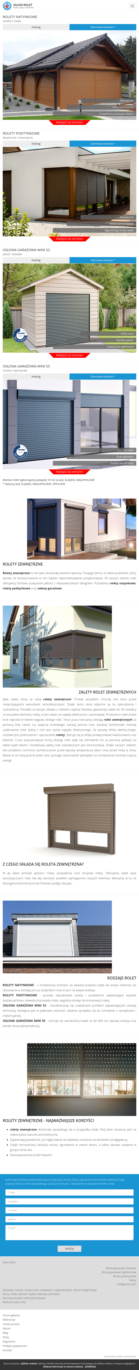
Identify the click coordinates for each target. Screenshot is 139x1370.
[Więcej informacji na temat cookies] (63, 1366)
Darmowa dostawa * (103, 27)
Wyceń (7, 1328)
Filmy (6, 1337)
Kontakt (7, 1350)
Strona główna (11, 1315)
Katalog (36, 27)
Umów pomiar (11, 1324)
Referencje (9, 1319)
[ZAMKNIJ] (90, 1366)
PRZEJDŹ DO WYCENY (69, 355)
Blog (5, 1332)
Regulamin (9, 1341)
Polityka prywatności (15, 1346)
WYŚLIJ (69, 1248)
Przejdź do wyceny (69, 122)
